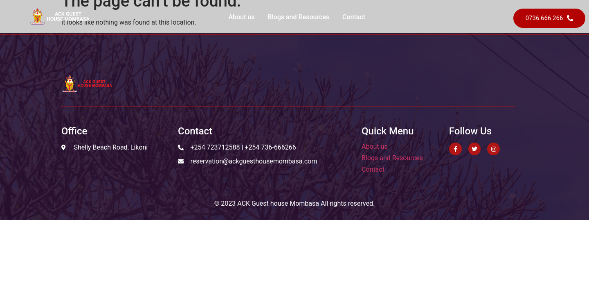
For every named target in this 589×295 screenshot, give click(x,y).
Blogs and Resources (298, 17)
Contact (353, 17)
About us (241, 17)
